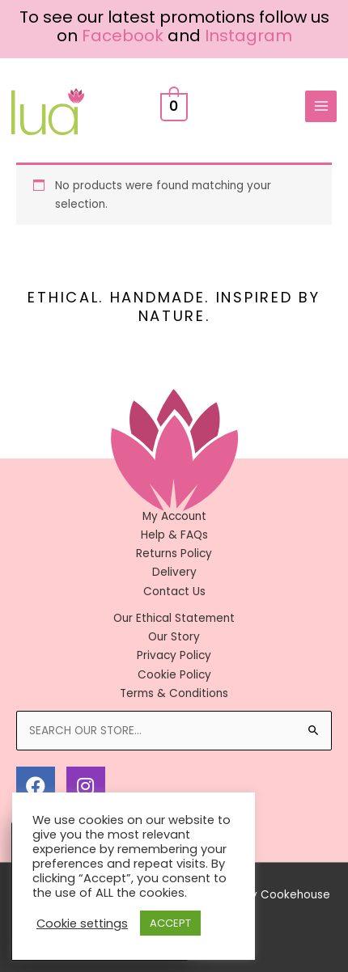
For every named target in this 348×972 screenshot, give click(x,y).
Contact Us (174, 591)
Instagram (248, 35)
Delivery (174, 572)
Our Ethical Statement (174, 618)
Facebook (122, 35)
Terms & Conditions (174, 693)
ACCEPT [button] (170, 923)
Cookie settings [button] (82, 923)
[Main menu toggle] (321, 106)
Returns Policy (174, 553)
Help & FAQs (174, 535)
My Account (174, 516)
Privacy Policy (174, 655)
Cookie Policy (174, 675)
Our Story (174, 636)
